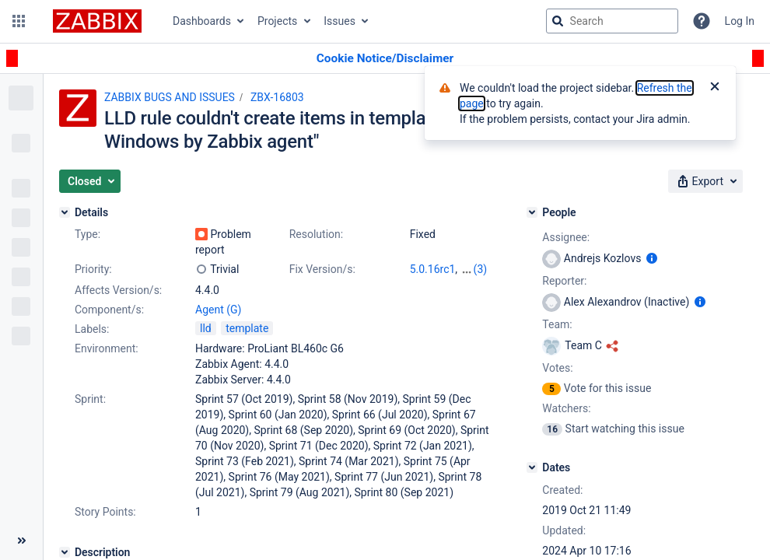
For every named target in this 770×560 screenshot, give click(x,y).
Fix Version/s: (322, 269)
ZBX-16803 (277, 97)
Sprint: (90, 399)
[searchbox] (612, 21)
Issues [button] (339, 21)
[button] (19, 21)
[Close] (715, 88)
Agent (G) (218, 309)
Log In (739, 21)
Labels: (92, 329)
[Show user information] (652, 258)
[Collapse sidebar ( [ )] (21, 540)
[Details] (64, 212)
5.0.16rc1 (433, 269)
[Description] (64, 552)
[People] (532, 212)
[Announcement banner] (385, 59)
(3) (481, 269)
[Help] (701, 21)
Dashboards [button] (202, 21)
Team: (557, 324)
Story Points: (105, 512)
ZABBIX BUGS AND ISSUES (169, 97)
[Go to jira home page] (97, 21)
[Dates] (532, 467)
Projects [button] (277, 21)
